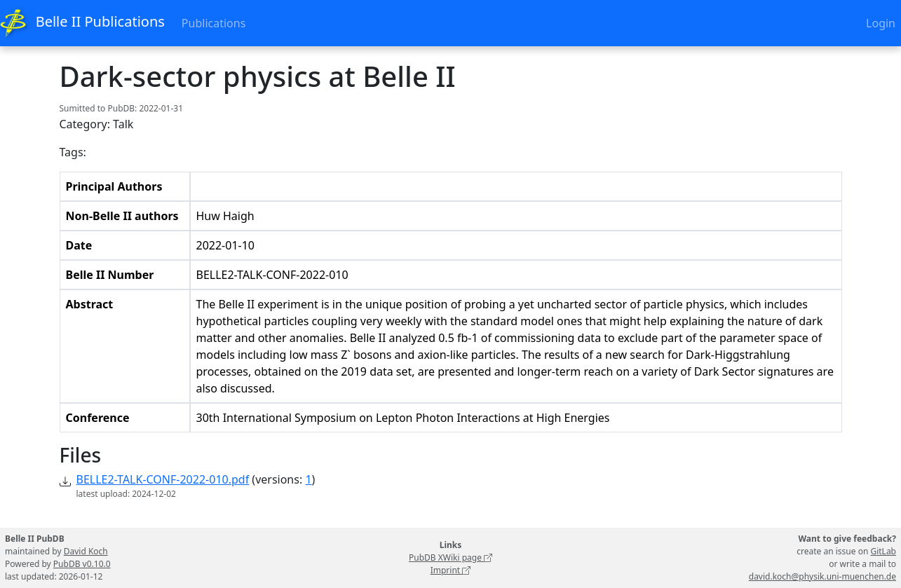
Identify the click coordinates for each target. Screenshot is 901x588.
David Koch (86, 551)
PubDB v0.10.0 (82, 564)
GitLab (883, 551)
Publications (213, 23)
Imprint (451, 570)
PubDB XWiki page (450, 557)
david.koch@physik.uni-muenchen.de (822, 576)
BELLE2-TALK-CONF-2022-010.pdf (163, 479)
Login (880, 23)
